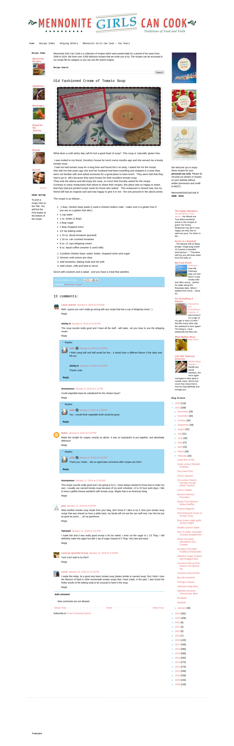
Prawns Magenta (185, 508)
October (182, 420)
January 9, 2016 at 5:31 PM (93, 457)
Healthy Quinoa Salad (188, 527)
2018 (178, 640)
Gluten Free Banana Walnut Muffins (187, 503)
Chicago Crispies (185, 582)
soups (79, 284)
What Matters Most (185, 337)
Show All (43, 188)
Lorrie (64, 571)
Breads (36, 150)
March (181, 451)
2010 (178, 675)
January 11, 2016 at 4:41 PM (86, 531)
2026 (178, 403)
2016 (178, 649)
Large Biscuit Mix (186, 459)
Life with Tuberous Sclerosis (185, 357)
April (180, 447)
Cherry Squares (185, 475)
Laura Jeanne (68, 304)
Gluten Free (69, 284)
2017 (178, 644)
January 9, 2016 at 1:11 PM (89, 388)
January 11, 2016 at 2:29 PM (81, 505)
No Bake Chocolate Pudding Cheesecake (189, 550)
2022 (178, 622)
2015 (178, 653)
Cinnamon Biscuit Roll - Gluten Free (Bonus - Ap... (189, 566)
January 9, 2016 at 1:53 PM (93, 348)
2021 (178, 626)
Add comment (62, 594)
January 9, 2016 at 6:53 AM (90, 304)
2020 (178, 631)
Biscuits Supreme (186, 577)
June (180, 438)
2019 (178, 635)
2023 (178, 618)
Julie (72, 348)
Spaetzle (181, 602)
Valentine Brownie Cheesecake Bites (187, 592)
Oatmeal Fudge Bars (187, 586)
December (183, 411)
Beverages (38, 105)
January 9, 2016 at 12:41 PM (86, 323)
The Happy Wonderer (186, 211)
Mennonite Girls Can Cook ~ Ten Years (106, 43)
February (193, 265)
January (182, 608)
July (180, 433)
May (180, 442)
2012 (178, 666)
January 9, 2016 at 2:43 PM (82, 433)
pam (63, 505)
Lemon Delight (184, 490)
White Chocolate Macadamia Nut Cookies (186, 542)
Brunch (36, 170)
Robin (64, 433)
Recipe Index (47, 43)
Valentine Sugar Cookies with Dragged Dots (189, 557)
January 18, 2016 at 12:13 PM (84, 571)
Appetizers (38, 86)
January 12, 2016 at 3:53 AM (103, 553)
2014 (178, 657)
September (183, 425)
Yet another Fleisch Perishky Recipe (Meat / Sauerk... (186, 483)
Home (31, 43)
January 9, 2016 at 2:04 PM (93, 365)
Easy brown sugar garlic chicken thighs (189, 521)
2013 (178, 662)
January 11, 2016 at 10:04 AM (90, 480)
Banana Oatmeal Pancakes (185, 495)
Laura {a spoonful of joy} (74, 553)
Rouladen (182, 598)
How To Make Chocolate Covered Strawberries (189, 533)
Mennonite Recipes (38, 60)
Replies (68, 342)
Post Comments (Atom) (79, 613)
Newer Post (60, 608)
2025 (178, 407)
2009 (178, 680)
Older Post (158, 608)
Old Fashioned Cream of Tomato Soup (189, 514)
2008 (178, 684)
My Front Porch (183, 262)
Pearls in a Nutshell (185, 241)
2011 (178, 671)
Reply (64, 313)
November (183, 416)
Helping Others (69, 43)
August (181, 429)
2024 (178, 613)
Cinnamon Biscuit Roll (188, 573)
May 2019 (193, 339)
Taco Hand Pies (185, 471)
